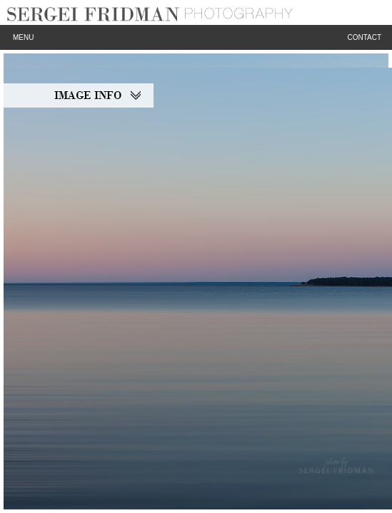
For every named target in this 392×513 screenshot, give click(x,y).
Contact (364, 37)
